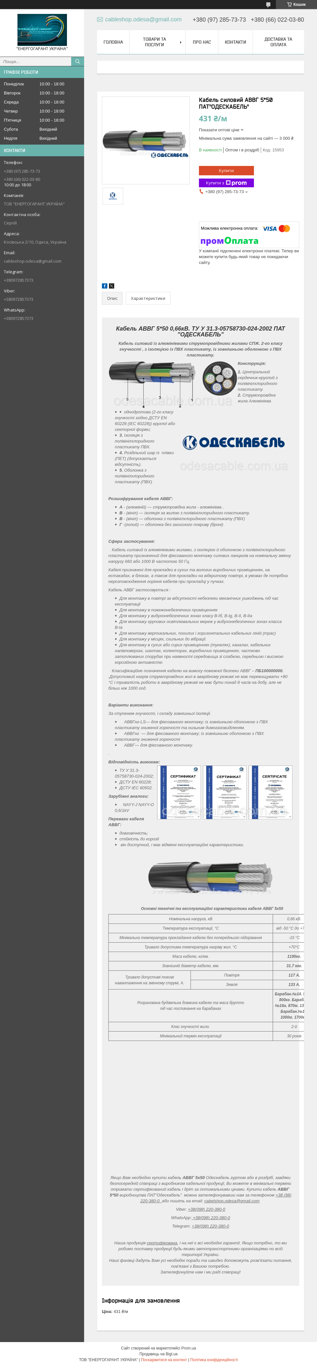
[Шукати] (77, 61)
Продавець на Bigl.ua (158, 1354)
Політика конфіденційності (214, 1360)
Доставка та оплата (278, 42)
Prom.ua (188, 1348)
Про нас (202, 42)
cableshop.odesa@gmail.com (32, 261)
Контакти (235, 42)
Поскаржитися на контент (164, 1360)
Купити (226, 170)
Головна (113, 42)
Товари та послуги (154, 42)
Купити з (226, 183)
